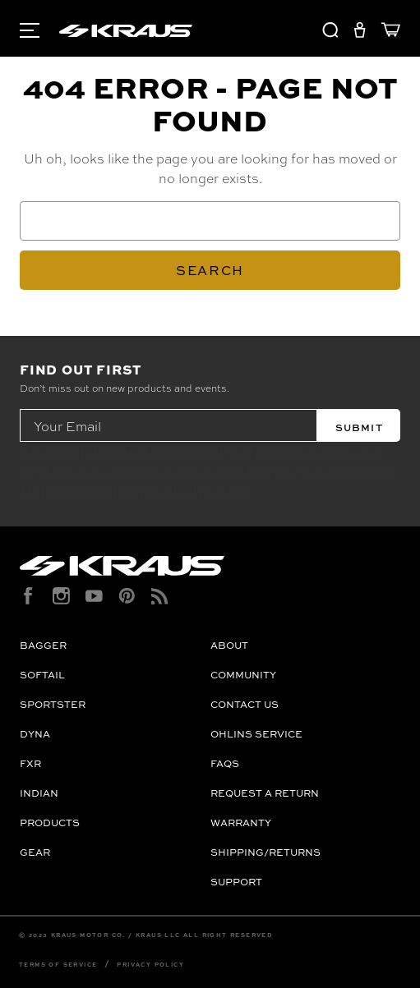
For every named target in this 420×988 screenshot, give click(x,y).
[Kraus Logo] (210, 566)
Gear (35, 852)
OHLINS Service (256, 734)
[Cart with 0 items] (386, 32)
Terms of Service (58, 964)
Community (243, 675)
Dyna (35, 734)
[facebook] (28, 595)
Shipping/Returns (265, 852)
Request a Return (264, 793)
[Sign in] (359, 32)
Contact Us (244, 704)
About (229, 645)
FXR (30, 763)
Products (50, 822)
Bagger (43, 645)
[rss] (159, 595)
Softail (42, 675)
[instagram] (61, 595)
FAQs (224, 763)
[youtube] (94, 595)
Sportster (52, 704)
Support (236, 882)
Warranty (240, 822)
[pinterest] (127, 595)
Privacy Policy (150, 964)
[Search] (330, 32)
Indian (39, 793)
